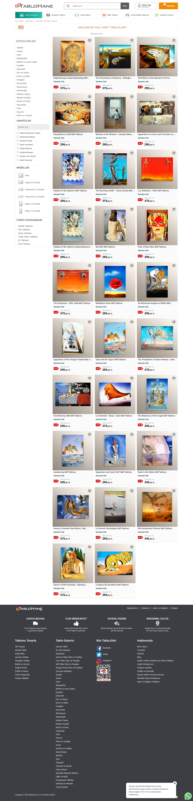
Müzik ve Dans (62, 727)
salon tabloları (25, 233)
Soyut (58, 745)
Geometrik (60, 710)
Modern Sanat (62, 720)
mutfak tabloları (25, 226)
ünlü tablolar (24, 244)
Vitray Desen (61, 769)
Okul (58, 734)
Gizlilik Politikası (145, 792)
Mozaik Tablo (21, 650)
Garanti (140, 653)
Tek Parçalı (20, 646)
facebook (104, 648)
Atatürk (59, 675)
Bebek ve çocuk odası (65, 689)
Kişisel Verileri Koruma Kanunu (150, 675)
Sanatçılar (60, 653)
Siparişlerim (132, 608)
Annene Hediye (22, 657)
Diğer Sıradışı (62, 776)
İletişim (174, 608)
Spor (58, 759)
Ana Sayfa (19, 21)
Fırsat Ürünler (62, 787)
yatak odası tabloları (28, 236)
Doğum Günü (21, 668)
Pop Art (59, 738)
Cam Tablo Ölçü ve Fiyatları (68, 661)
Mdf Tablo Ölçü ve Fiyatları (67, 664)
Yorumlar (141, 650)
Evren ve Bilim (62, 703)
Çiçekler (59, 692)
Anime (58, 678)
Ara (125, 6)
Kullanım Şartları (144, 668)
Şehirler (59, 755)
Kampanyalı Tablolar (65, 780)
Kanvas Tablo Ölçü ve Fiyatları (69, 657)
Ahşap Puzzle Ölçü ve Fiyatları (69, 668)
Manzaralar (61, 717)
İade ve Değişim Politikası (148, 682)
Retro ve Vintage (63, 741)
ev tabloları (23, 240)
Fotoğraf (59, 706)
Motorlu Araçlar (62, 724)
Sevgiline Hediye (22, 661)
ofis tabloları (24, 229)
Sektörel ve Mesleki (64, 783)
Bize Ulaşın (142, 646)
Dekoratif (60, 696)
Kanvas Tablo (62, 646)
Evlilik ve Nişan (21, 671)
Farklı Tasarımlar (22, 675)
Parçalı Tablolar (22, 678)
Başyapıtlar (61, 685)
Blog (139, 657)
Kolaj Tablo (20, 653)
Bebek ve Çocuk (22, 664)
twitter (102, 654)
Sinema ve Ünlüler (64, 748)
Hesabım (145, 608)
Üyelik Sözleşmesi (145, 664)
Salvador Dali (59, 82)
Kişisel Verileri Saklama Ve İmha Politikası (155, 661)
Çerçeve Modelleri (64, 671)
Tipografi (59, 762)
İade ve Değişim (160, 608)
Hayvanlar (60, 731)
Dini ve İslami (62, 699)
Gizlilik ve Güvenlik (145, 671)
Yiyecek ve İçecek (64, 766)
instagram (104, 661)
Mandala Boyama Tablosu (67, 773)
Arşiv (58, 682)
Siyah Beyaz (61, 752)
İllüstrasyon (61, 713)
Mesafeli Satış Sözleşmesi (148, 678)
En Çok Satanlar (63, 650)
